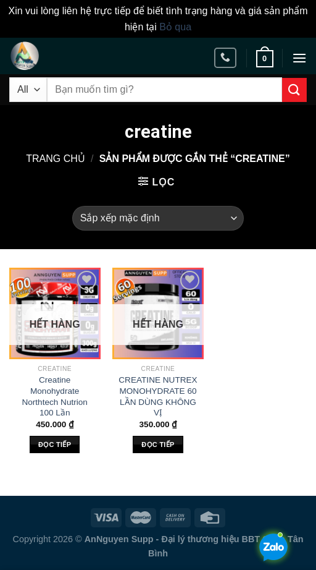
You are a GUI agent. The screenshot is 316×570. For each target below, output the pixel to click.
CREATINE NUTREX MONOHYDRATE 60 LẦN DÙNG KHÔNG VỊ (157, 396)
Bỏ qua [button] (175, 27)
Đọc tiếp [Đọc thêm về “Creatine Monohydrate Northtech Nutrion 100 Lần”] (54, 444)
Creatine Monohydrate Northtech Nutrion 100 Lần (55, 396)
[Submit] (294, 90)
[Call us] (225, 58)
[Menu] (299, 58)
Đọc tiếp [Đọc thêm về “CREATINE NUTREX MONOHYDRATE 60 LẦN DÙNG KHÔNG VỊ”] (157, 444)
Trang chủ (55, 158)
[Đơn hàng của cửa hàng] (158, 218)
